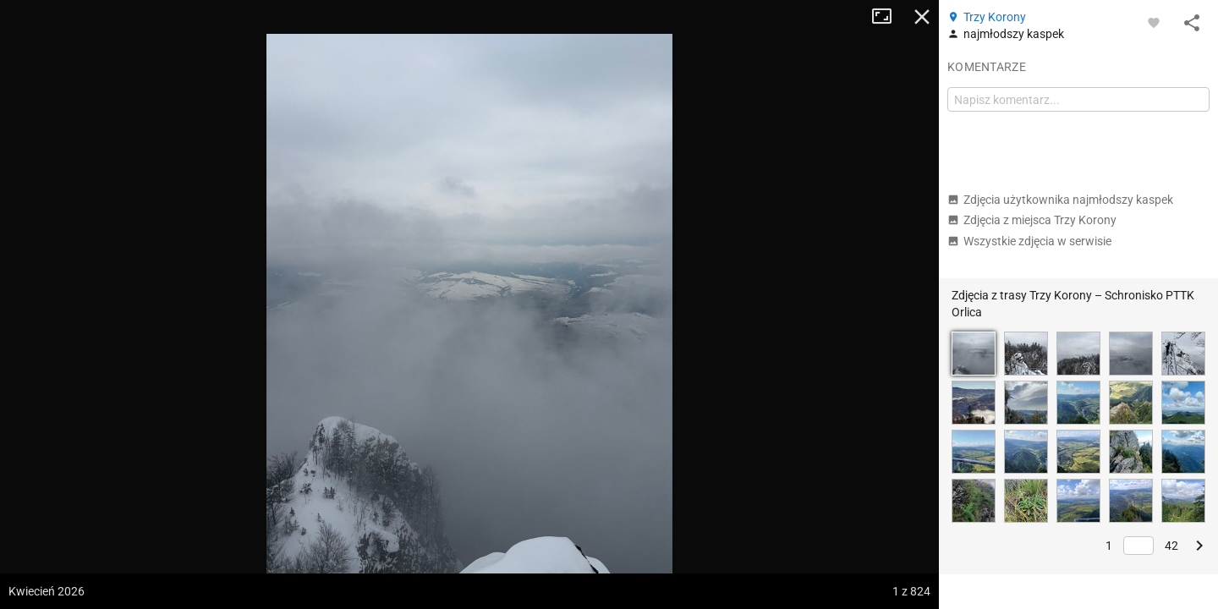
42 (1171, 545)
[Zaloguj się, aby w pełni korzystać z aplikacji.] (1153, 22)
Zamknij (922, 17)
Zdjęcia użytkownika (1060, 199)
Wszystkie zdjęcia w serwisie (1029, 241)
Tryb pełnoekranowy (888, 17)
